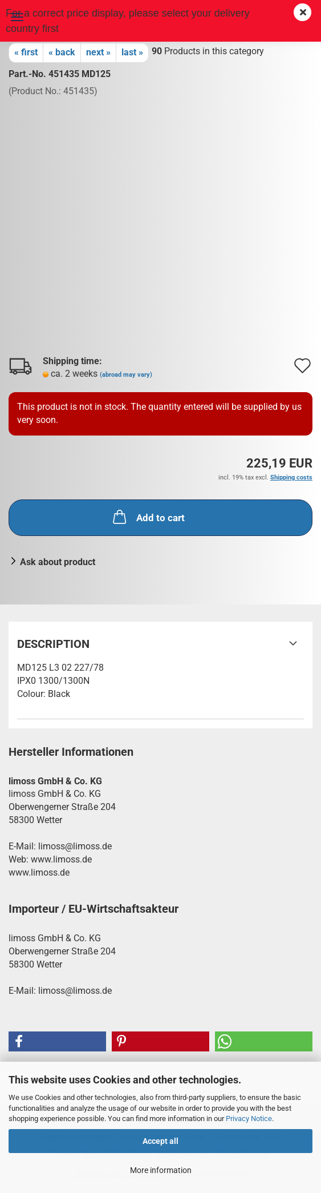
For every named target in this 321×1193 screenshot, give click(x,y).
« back (61, 52)
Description (53, 644)
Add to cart (148, 516)
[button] (57, 1041)
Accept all (160, 1141)
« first (26, 52)
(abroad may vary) (126, 374)
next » (98, 52)
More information (161, 1170)
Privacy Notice (249, 1118)
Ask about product (57, 562)
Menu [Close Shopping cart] (17, 17)
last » (132, 52)
